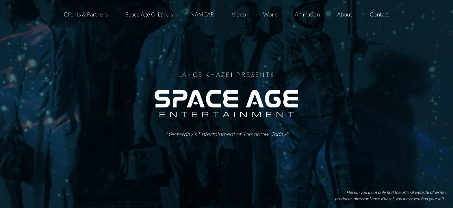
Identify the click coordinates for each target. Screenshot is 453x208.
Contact (379, 14)
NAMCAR (202, 14)
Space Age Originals (149, 14)
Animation (307, 14)
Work (270, 14)
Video (239, 14)
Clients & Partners (86, 14)
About (344, 14)
